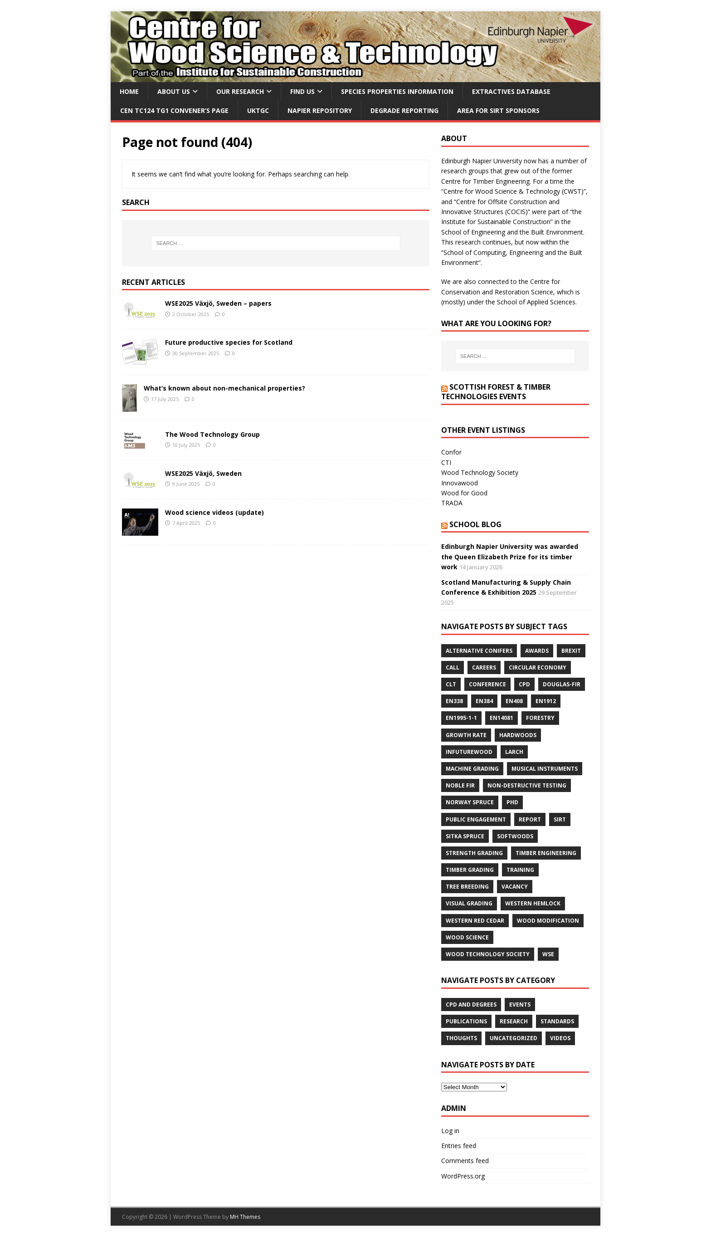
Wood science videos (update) (214, 512)
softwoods (515, 836)
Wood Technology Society (479, 472)
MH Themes (245, 1217)
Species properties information (397, 91)
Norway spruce (470, 802)
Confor (451, 452)
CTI (446, 462)
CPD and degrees (471, 1004)
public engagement (476, 819)
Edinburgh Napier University (481, 160)
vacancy (515, 886)
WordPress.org (463, 1176)
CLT (451, 684)
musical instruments (544, 769)
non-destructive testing (526, 785)
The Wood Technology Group (212, 434)
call (452, 667)
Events (520, 1004)
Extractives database (511, 91)
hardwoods (517, 735)
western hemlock (532, 903)
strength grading (474, 853)
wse (548, 954)
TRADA (452, 503)
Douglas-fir (561, 684)
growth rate (466, 735)
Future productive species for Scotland (228, 342)
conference (487, 684)
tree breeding (467, 886)
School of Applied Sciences (536, 302)
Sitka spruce (465, 836)
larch (514, 752)
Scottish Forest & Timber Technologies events (495, 391)
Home (129, 91)
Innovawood (459, 483)
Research (514, 1021)
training (520, 870)
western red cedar (475, 920)
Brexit (571, 651)
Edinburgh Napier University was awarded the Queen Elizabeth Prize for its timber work (509, 556)
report (530, 819)
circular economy (537, 667)
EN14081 (501, 718)
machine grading (472, 769)
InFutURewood (469, 752)
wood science (467, 937)
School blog (475, 524)
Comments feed (465, 1160)
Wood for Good (464, 493)
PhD (512, 802)
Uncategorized (513, 1038)
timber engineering (546, 853)
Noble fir (460, 785)
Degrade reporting (404, 110)
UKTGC (258, 110)
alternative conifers (479, 651)
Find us (302, 91)
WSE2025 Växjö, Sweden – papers (218, 303)
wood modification (548, 920)
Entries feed (458, 1145)
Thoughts (461, 1038)
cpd (524, 684)
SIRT (560, 819)
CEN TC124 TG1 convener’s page (174, 110)
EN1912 (546, 701)
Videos (560, 1038)
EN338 (454, 701)
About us (173, 91)
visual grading (469, 903)
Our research (240, 91)
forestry (540, 718)
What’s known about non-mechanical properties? (224, 388)
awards (537, 651)
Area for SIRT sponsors (498, 110)
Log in (450, 1130)
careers (484, 667)
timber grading (470, 870)
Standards (557, 1021)
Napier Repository (319, 110)
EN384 (484, 701)
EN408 (514, 701)
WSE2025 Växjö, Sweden (203, 473)
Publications (466, 1021)
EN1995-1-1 (461, 718)
